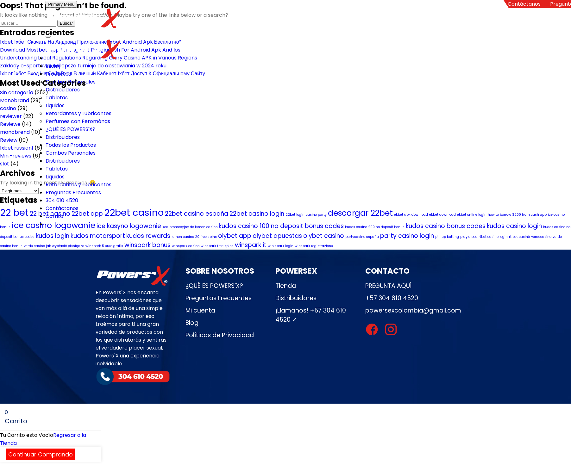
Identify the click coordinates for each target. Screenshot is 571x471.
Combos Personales (71, 81)
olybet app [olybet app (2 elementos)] (234, 236)
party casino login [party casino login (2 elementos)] (407, 236)
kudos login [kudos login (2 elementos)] (52, 236)
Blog (191, 323)
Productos (58, 73)
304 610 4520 (62, 200)
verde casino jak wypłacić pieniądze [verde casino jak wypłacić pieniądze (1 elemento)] (54, 246)
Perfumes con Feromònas (78, 121)
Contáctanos (524, 4)
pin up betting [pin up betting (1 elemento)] (447, 236)
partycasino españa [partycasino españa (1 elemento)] (362, 236)
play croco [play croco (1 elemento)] (468, 236)
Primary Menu (61, 4)
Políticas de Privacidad (219, 335)
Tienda (285, 286)
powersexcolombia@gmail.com (413, 310)
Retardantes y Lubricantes (78, 113)
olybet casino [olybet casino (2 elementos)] (323, 236)
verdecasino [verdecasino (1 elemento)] (541, 236)
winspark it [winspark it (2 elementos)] (251, 245)
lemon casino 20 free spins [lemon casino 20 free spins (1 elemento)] (194, 236)
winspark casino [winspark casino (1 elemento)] (185, 246)
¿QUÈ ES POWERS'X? (70, 129)
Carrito (54, 216)
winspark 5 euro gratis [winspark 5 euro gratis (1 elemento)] (104, 246)
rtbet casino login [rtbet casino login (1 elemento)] (493, 236)
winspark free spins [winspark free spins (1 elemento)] (217, 246)
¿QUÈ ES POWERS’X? (214, 286)
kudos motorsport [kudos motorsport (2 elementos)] (98, 236)
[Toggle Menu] (48, 37)
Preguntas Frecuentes (73, 192)
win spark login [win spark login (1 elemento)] (280, 246)
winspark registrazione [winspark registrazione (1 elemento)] (314, 246)
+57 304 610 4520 (391, 298)
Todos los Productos (71, 145)
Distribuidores (63, 89)
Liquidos (55, 105)
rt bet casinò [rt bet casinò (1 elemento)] (519, 236)
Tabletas (57, 97)
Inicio (52, 66)
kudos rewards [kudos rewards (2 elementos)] (148, 236)
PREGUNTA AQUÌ (388, 286)
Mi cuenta (200, 310)
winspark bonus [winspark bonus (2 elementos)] (147, 245)
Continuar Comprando (40, 454)
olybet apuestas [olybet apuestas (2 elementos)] (277, 236)
